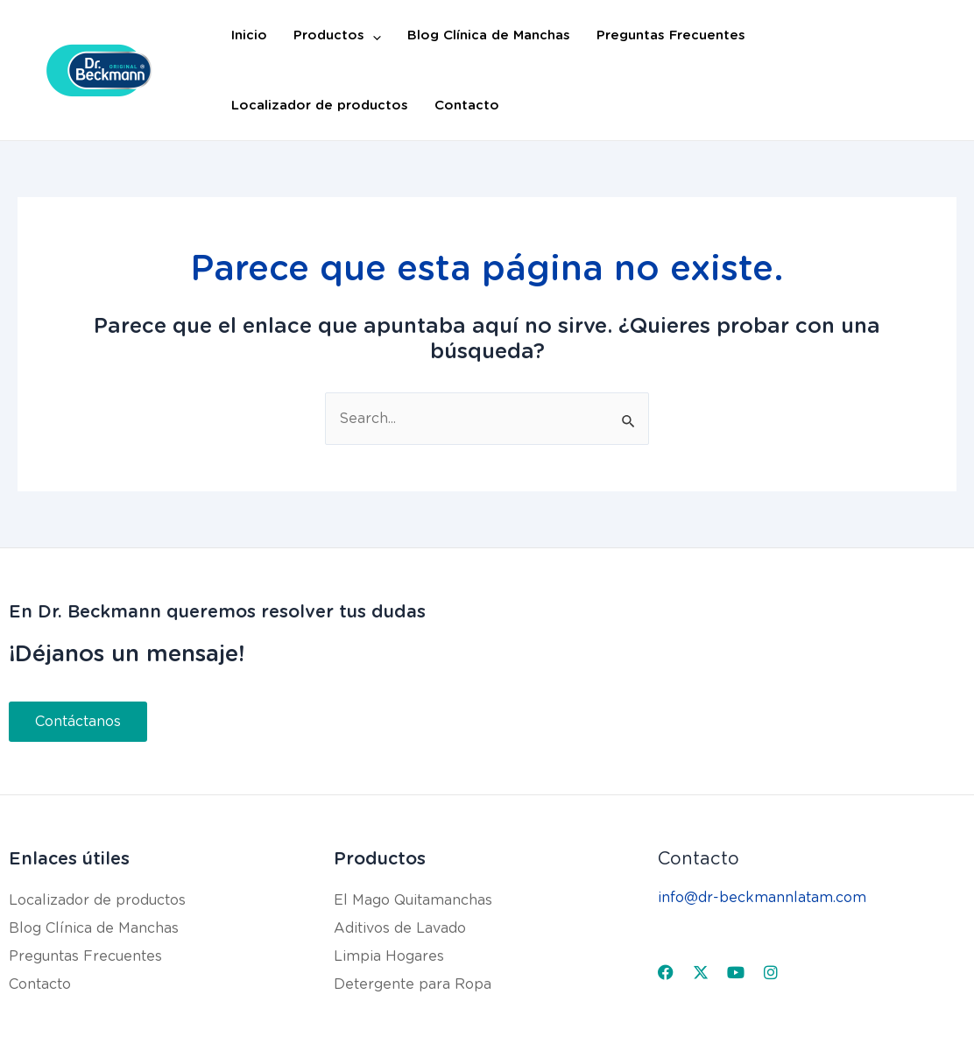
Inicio (249, 35)
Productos (337, 35)
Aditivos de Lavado (400, 928)
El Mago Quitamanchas (413, 900)
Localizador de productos (319, 105)
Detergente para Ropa (412, 984)
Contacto (466, 105)
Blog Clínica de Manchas (488, 35)
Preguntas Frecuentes (670, 35)
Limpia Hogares (389, 956)
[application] (372, 35)
